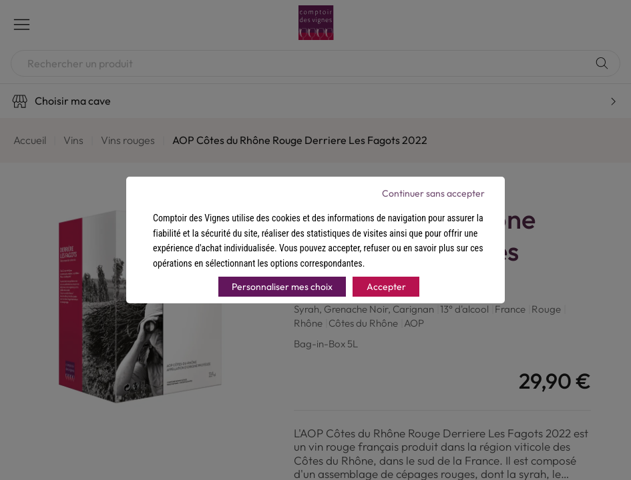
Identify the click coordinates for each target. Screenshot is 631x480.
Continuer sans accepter (433, 193)
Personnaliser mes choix (282, 287)
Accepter (386, 287)
